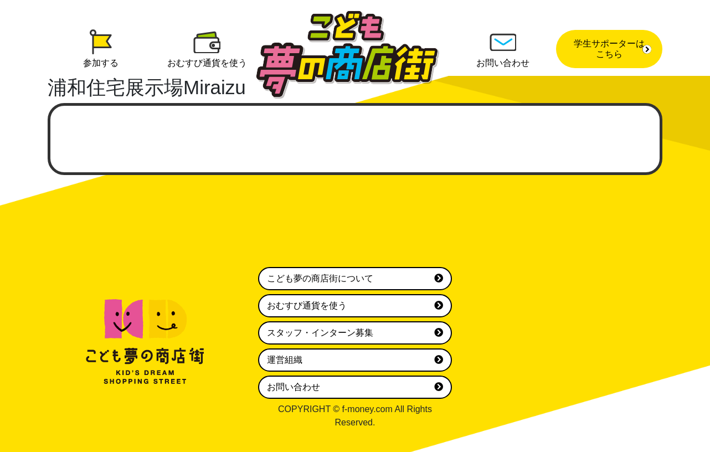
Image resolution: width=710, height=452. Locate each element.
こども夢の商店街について (355, 278)
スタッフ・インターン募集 (355, 333)
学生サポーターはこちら (612, 49)
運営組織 (355, 360)
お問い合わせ (355, 387)
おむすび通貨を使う (355, 305)
